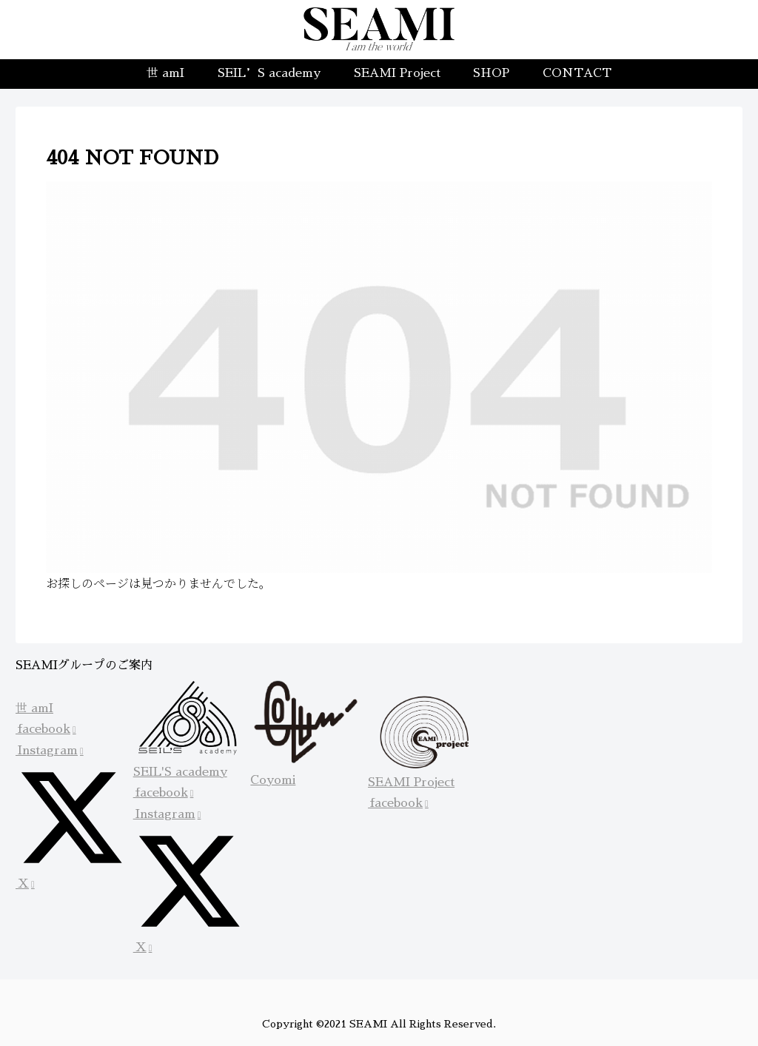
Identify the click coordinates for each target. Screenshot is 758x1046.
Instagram (50, 751)
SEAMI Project (411, 782)
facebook (46, 729)
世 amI (34, 708)
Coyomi (272, 780)
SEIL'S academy (180, 772)
